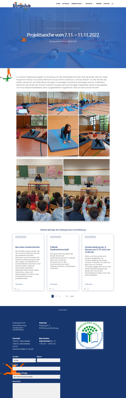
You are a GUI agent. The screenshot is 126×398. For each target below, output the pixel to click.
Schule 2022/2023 (21, 237)
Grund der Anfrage (20, 373)
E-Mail (15, 365)
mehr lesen (19, 284)
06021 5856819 (25, 344)
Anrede (16, 357)
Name (39, 357)
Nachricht (17, 381)
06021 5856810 (25, 341)
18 (66, 296)
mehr (72, 296)
